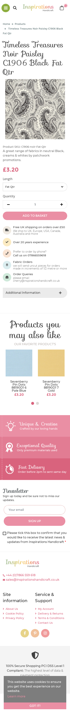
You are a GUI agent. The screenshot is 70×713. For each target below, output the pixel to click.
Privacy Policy (15, 618)
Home (6, 23)
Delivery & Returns (50, 613)
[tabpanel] (19, 373)
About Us (12, 609)
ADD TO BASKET (35, 215)
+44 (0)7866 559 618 (20, 575)
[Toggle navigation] (5, 8)
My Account (46, 609)
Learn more (16, 696)
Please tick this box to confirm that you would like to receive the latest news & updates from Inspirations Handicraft (37, 537)
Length (8, 179)
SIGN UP (34, 521)
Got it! (35, 706)
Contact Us (45, 622)
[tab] (35, 293)
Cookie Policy (15, 613)
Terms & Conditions (51, 618)
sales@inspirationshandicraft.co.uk (32, 579)
